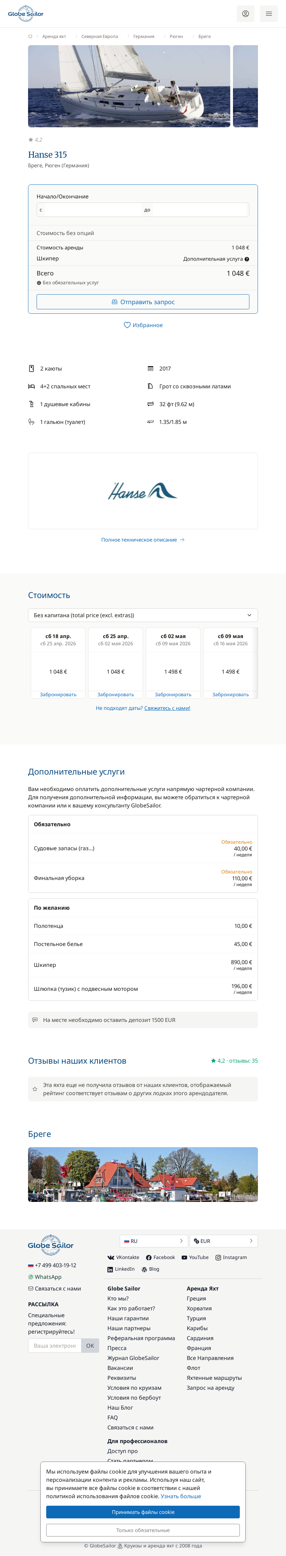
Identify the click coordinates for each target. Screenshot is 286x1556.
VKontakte (123, 1257)
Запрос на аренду (210, 1387)
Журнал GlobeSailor (133, 1358)
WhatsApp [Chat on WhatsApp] (45, 1277)
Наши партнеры (129, 1328)
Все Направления (210, 1358)
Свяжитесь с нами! (167, 707)
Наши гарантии (128, 1318)
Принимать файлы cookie (143, 1511)
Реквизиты (121, 1378)
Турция (196, 1318)
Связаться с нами (54, 1288)
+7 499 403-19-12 (52, 1265)
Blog (150, 1269)
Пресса (117, 1348)
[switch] (143, 325)
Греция (196, 1298)
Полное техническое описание (143, 539)
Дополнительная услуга (216, 258)
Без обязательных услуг (68, 282)
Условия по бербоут (134, 1397)
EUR (224, 1240)
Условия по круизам (134, 1387)
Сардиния (200, 1338)
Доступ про (122, 1451)
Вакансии (120, 1368)
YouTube (195, 1257)
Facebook (160, 1257)
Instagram (231, 1257)
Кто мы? (118, 1298)
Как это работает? (131, 1308)
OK (90, 1345)
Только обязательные (143, 1530)
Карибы (197, 1328)
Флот (193, 1368)
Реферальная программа (141, 1338)
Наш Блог (120, 1407)
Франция (199, 1348)
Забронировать (58, 694)
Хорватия (199, 1308)
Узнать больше (181, 1496)
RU (154, 1240)
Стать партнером (130, 1461)
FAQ (112, 1417)
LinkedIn (121, 1269)
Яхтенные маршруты (214, 1378)
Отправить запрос (143, 302)
